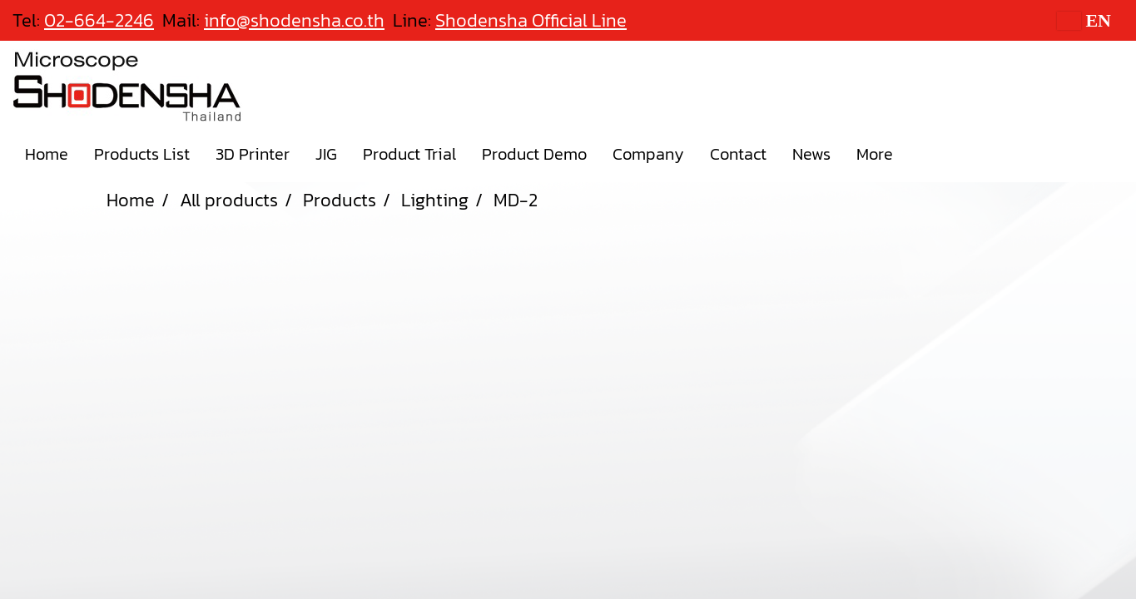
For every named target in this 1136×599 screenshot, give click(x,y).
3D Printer (253, 153)
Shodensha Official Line (531, 20)
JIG (326, 153)
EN (1084, 20)
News (811, 153)
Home (46, 153)
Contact (738, 153)
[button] (920, 154)
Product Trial (409, 153)
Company (648, 153)
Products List (142, 153)
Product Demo (534, 153)
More (874, 153)
